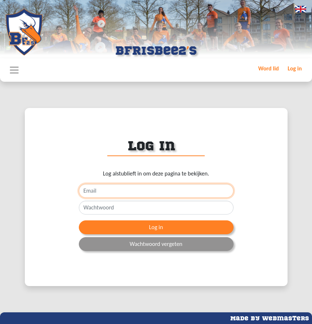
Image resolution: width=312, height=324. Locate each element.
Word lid (268, 68)
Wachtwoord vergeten (156, 243)
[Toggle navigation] (14, 70)
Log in (295, 68)
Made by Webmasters (269, 317)
